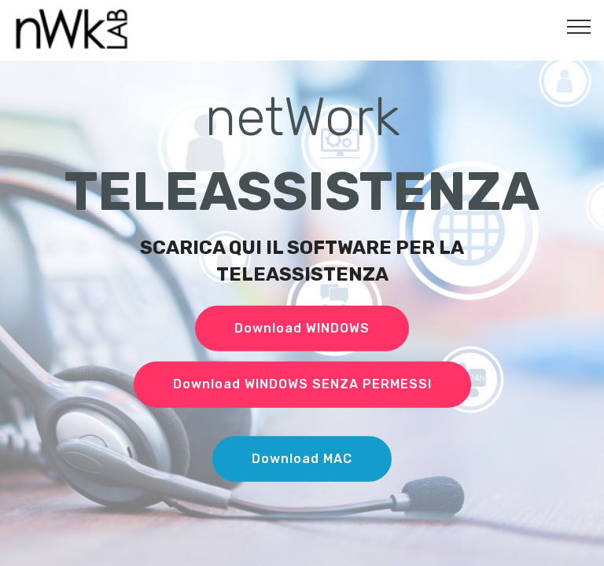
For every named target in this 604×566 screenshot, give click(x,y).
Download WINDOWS (302, 328)
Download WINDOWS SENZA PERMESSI (302, 384)
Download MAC (302, 458)
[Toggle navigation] (579, 26)
